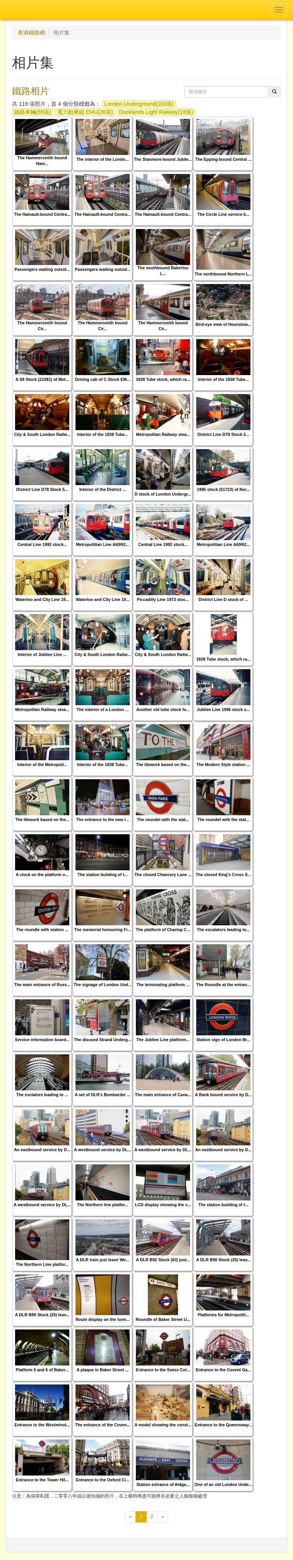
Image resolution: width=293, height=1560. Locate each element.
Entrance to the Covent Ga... (223, 1369)
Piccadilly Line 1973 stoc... (163, 599)
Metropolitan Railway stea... (163, 434)
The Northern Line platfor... (42, 1264)
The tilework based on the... (163, 764)
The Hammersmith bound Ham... (42, 160)
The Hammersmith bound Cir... (42, 325)
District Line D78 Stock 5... (223, 434)
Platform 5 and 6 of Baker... (42, 1369)
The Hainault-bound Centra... (42, 214)
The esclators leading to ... (42, 1094)
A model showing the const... (162, 1424)
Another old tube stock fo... (163, 709)
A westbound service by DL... (102, 1149)
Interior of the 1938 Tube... (223, 379)
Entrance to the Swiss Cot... (163, 1369)
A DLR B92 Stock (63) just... (163, 1259)
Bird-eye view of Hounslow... (223, 324)
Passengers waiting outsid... (42, 269)
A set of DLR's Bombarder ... (102, 1094)
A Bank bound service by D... (223, 1094)
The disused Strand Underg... (102, 1039)
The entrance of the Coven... (102, 1424)
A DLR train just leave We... (102, 1259)
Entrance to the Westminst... (42, 1424)
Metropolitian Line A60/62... (102, 544)
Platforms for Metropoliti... (223, 1314)
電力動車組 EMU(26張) (85, 112)
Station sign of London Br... (223, 1039)
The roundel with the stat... (163, 819)
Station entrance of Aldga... (163, 1484)
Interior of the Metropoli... (42, 764)
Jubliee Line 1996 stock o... (223, 709)
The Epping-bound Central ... (223, 159)
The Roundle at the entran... (223, 984)
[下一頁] (162, 1516)
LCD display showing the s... (163, 1204)
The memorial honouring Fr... (102, 929)
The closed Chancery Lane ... (163, 874)
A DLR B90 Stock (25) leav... (223, 1259)
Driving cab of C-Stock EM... (102, 379)
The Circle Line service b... (223, 214)
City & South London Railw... (42, 434)
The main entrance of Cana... (163, 1094)
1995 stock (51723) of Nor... (223, 489)
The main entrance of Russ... (42, 984)
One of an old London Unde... (223, 1484)
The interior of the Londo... (103, 159)
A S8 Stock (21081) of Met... (42, 379)
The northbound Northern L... (223, 274)
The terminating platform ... (162, 984)
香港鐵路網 (31, 32)
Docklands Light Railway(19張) (156, 112)
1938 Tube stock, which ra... (163, 379)
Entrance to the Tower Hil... (42, 1479)
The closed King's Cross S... (223, 874)
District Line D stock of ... (223, 599)
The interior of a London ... (103, 709)
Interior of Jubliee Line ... (42, 654)
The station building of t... (102, 874)
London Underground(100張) (139, 104)
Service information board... (42, 1039)
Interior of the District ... (102, 489)
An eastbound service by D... (42, 1149)
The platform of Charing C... (163, 929)
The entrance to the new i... (102, 819)
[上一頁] (130, 1516)
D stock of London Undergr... (163, 494)
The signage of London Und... (103, 984)
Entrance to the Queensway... (223, 1424)
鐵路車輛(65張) (32, 112)
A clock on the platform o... (42, 874)
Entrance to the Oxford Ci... (102, 1479)
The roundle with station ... (42, 929)
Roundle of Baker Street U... (163, 1319)
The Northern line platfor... (103, 1204)
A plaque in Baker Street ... (103, 1369)
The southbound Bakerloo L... (162, 270)
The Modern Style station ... (223, 764)
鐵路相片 (30, 91)
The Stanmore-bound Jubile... (163, 159)
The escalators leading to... (223, 929)
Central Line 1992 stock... (42, 544)
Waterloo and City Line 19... (42, 599)
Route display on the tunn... (102, 1319)
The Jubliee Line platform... (163, 1039)
